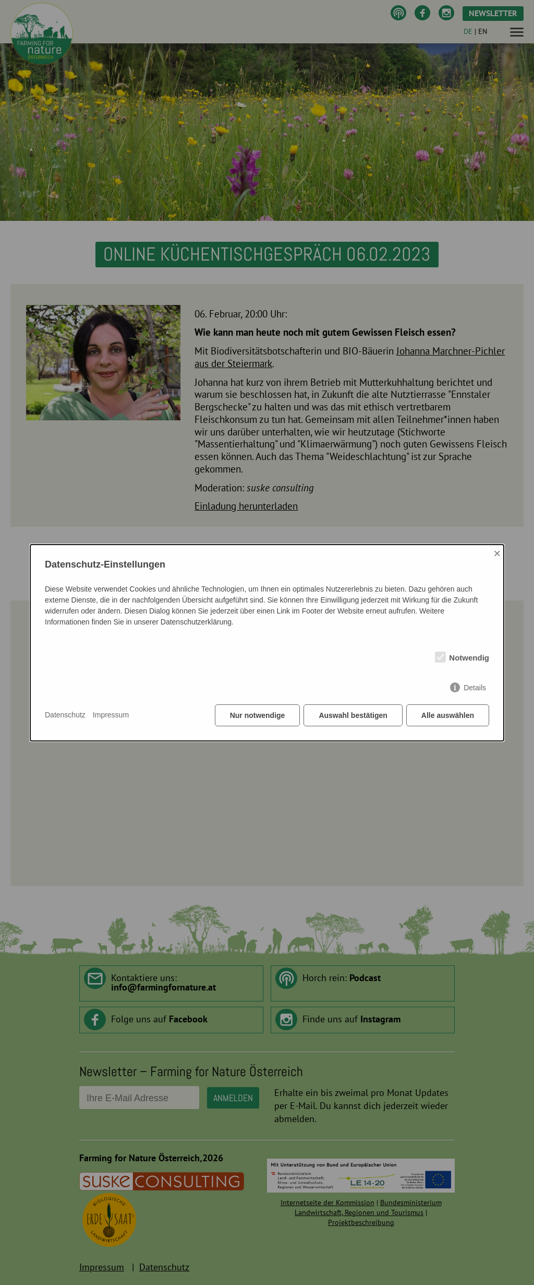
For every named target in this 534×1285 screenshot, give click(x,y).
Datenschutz (65, 715)
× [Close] (497, 553)
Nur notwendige (257, 715)
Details (475, 687)
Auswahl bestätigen (353, 715)
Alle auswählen (447, 715)
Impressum (111, 715)
